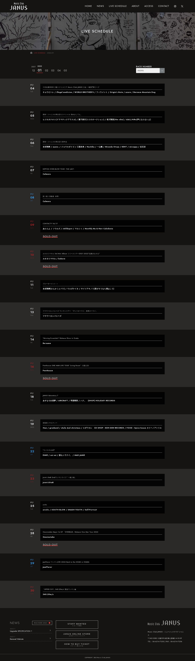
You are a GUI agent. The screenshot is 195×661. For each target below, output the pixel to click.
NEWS (100, 6)
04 (59, 70)
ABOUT (135, 6)
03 (52, 70)
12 (33, 68)
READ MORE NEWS (40, 623)
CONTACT (163, 6)
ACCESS (148, 6)
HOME (88, 6)
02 (46, 70)
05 (65, 70)
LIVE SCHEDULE (118, 6)
